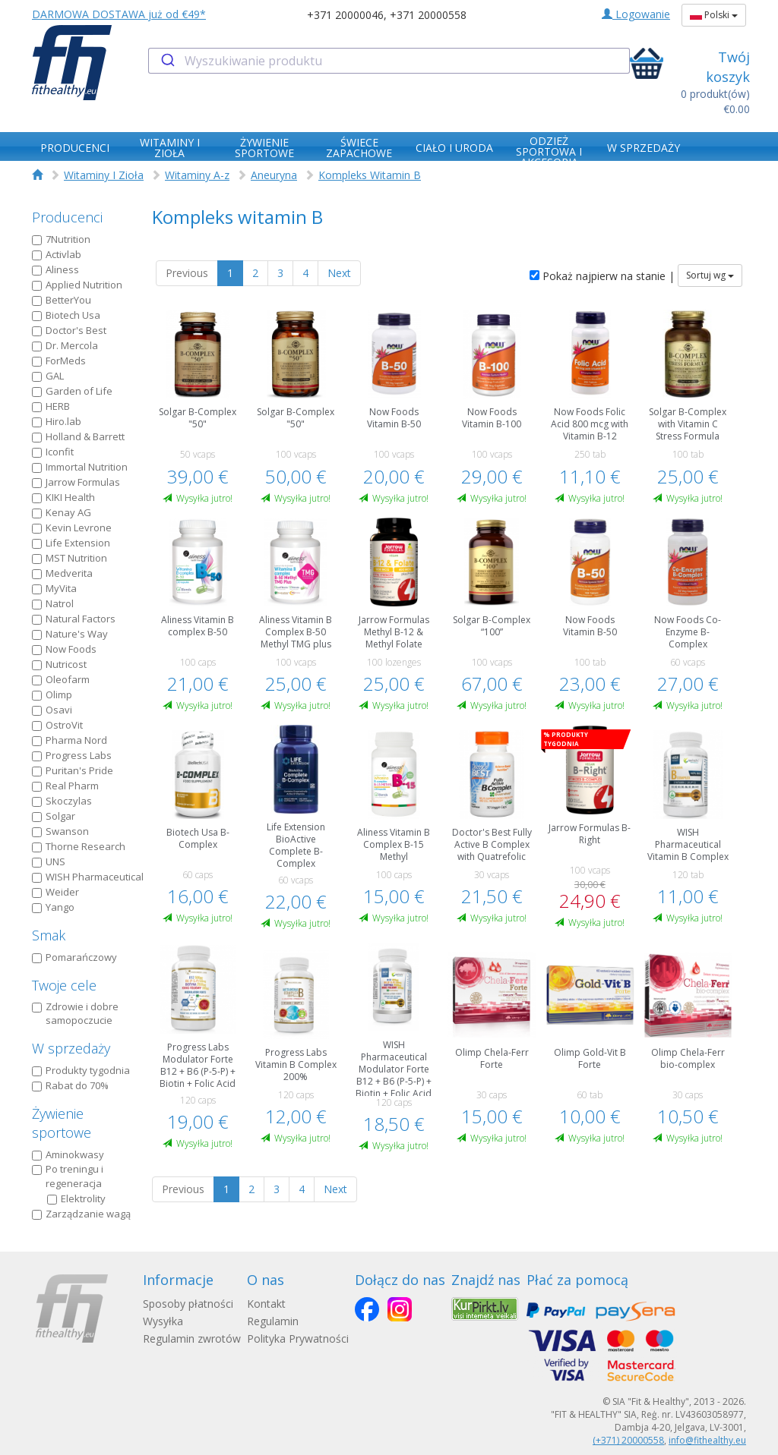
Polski (714, 14)
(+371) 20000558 (628, 1440)
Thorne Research (78, 846)
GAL (48, 376)
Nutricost (59, 664)
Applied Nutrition (77, 284)
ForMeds (59, 360)
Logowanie (636, 14)
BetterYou (61, 300)
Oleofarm (61, 679)
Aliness (55, 269)
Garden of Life (72, 391)
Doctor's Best (69, 330)
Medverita (62, 573)
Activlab (56, 254)
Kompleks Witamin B (369, 175)
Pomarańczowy (74, 957)
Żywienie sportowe (61, 1123)
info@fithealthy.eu (707, 1440)
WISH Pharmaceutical (88, 876)
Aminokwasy (68, 1154)
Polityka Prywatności (298, 1338)
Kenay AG (61, 512)
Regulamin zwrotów (192, 1338)
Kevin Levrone (72, 527)
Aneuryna (274, 175)
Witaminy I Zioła (104, 175)
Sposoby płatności (188, 1303)
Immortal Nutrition (80, 467)
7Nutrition (61, 239)
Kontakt (266, 1303)
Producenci (67, 217)
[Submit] (167, 61)
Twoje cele (64, 985)
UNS (48, 861)
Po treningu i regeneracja (67, 1176)
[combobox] (388, 61)
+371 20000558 (428, 15)
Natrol (53, 603)
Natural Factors (73, 618)
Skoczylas (62, 801)
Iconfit (53, 451)
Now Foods (64, 649)
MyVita (54, 588)
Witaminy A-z (197, 175)
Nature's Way (70, 634)
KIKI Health (63, 497)
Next (339, 273)
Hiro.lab (56, 421)
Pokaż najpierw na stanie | (602, 276)
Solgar (53, 816)
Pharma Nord (69, 740)
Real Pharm (65, 785)
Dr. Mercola (65, 345)
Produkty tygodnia (81, 1070)
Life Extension (71, 543)
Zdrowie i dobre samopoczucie (75, 1014)
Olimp (52, 694)
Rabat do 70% (70, 1085)
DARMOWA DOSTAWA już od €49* (119, 14)
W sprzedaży (71, 1048)
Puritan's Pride (72, 770)
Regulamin (273, 1321)
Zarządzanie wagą (81, 1213)
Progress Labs (72, 755)
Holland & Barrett (78, 436)
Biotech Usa (66, 315)
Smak (48, 935)
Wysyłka (163, 1321)
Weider (55, 892)
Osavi (52, 709)
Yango (53, 907)
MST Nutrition (69, 558)
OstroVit (57, 725)
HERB (51, 406)
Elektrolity (76, 1198)
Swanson (60, 831)
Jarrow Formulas (76, 482)
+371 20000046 (345, 15)
